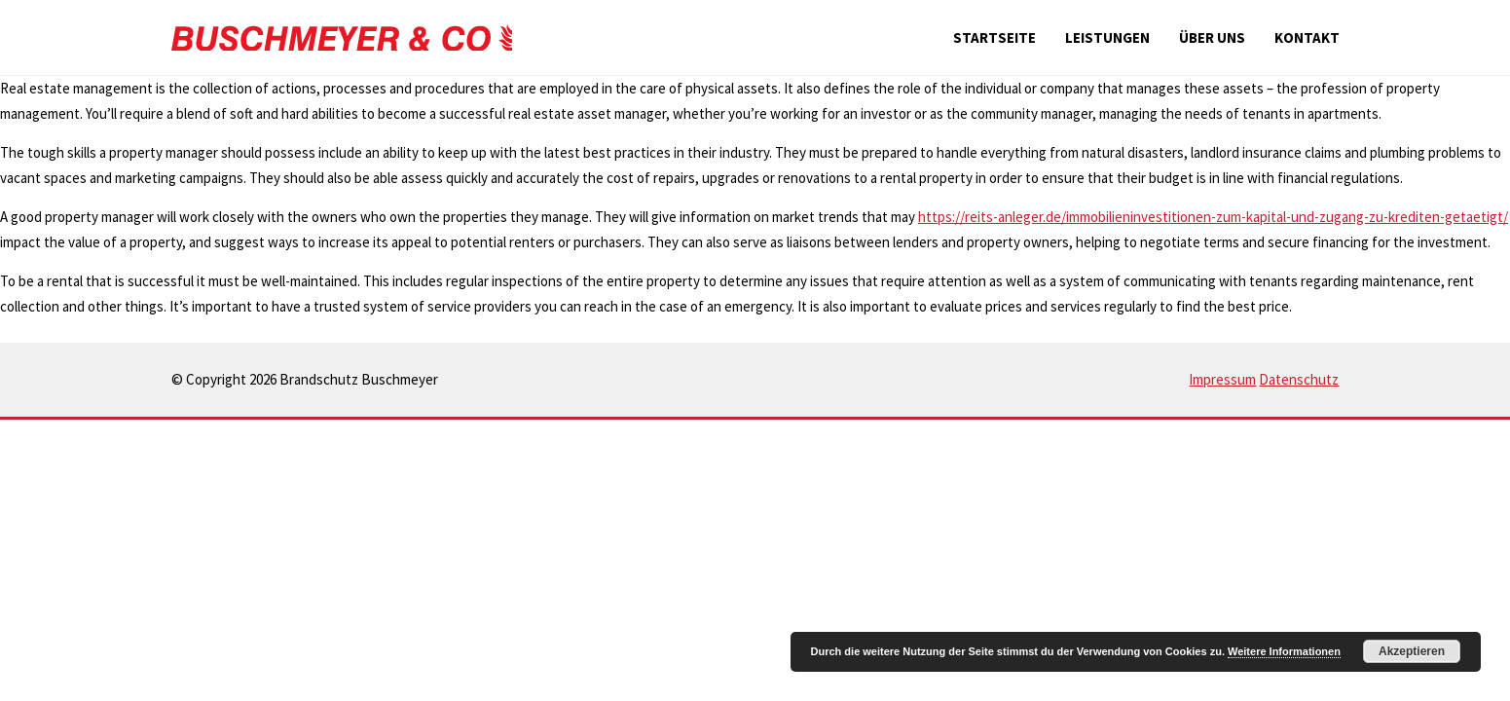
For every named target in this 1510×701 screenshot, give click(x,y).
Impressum (1222, 379)
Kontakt (1307, 37)
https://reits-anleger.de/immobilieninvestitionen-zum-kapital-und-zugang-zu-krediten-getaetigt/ (1213, 216)
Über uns (1212, 37)
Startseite (994, 37)
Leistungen (1107, 37)
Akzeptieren (1412, 651)
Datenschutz (1299, 379)
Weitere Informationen (1284, 651)
